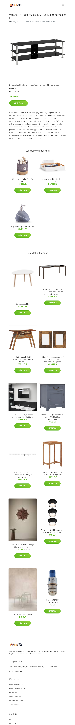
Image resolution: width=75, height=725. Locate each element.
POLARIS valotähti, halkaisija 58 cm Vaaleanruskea (22, 546)
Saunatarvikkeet (15, 697)
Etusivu (12, 22)
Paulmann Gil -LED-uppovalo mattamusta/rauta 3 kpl (52, 531)
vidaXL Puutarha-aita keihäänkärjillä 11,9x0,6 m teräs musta (23, 474)
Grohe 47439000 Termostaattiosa (52, 601)
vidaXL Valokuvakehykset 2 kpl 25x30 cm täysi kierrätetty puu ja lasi (52, 359)
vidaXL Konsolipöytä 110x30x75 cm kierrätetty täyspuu (22, 359)
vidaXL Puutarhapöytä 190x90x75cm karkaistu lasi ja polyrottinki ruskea (52, 291)
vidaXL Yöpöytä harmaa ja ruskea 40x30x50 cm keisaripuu (52, 417)
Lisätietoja (18, 103)
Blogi (11, 719)
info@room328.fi (15, 671)
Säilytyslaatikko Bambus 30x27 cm (52, 180)
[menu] (63, 5)
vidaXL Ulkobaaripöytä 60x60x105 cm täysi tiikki (52, 473)
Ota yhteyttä (14, 723)
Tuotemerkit (38, 85)
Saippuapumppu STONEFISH (22, 226)
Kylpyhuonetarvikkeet (17, 684)
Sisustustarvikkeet (26, 85)
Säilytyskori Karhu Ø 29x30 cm (22, 180)
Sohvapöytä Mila (22, 304)
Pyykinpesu (13, 692)
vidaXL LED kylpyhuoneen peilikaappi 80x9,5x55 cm (22, 416)
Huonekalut (54, 85)
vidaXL (46, 85)
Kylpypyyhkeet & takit (17, 688)
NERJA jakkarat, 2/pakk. (23, 614)
